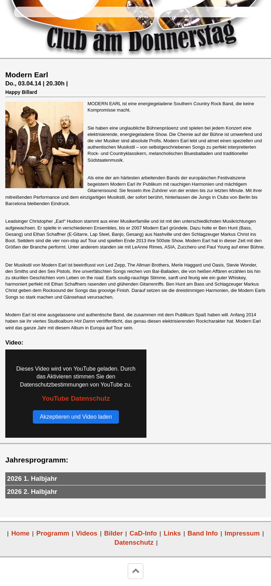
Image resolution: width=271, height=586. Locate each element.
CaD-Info (145, 12)
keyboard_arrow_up (135, 571)
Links (207, 12)
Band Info (179, 12)
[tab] (135, 479)
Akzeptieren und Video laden (76, 417)
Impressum (242, 533)
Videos (91, 12)
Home (28, 12)
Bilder (116, 12)
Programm (59, 12)
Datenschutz (133, 542)
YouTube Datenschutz (76, 398)
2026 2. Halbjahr (32, 491)
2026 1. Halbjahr (32, 478)
